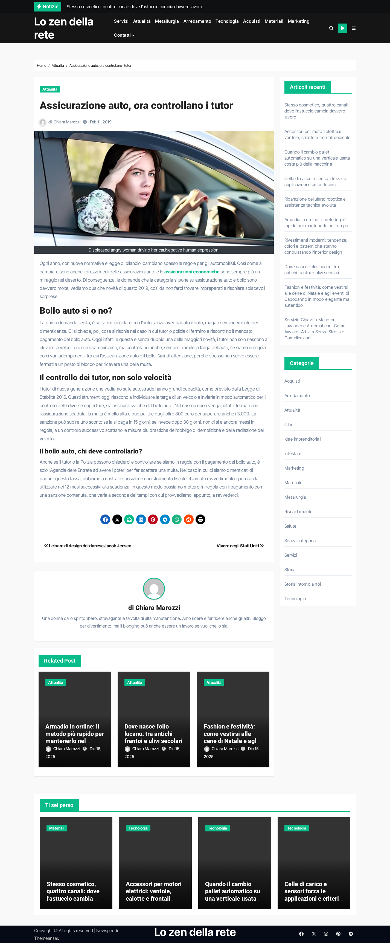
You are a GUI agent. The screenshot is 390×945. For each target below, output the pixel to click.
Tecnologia (227, 21)
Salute (290, 526)
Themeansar (46, 940)
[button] (353, 28)
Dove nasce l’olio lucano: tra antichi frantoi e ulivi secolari (153, 734)
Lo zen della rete (64, 28)
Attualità (142, 21)
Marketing (299, 21)
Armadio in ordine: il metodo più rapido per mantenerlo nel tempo (74, 737)
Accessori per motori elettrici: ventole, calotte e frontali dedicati (154, 897)
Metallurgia (167, 21)
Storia (289, 569)
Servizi (121, 21)
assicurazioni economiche (192, 271)
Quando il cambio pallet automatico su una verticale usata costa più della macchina (317, 158)
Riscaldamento (298, 511)
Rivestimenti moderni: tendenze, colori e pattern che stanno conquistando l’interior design (315, 246)
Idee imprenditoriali (302, 439)
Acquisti (251, 21)
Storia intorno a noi (302, 584)
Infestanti (293, 453)
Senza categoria (300, 540)
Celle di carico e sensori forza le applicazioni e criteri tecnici (311, 897)
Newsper (104, 932)
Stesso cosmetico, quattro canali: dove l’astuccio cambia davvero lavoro (316, 111)
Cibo (288, 424)
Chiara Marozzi (67, 122)
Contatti (123, 35)
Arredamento (197, 21)
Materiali (274, 21)
